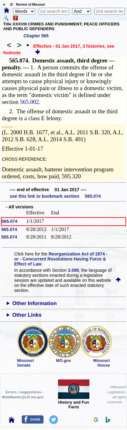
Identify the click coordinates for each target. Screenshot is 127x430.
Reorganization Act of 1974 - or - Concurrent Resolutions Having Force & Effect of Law (60, 258)
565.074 (10, 221)
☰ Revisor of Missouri (26, 4)
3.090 (73, 270)
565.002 (29, 102)
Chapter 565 (36, 35)
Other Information (34, 303)
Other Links (26, 315)
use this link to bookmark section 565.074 (55, 196)
